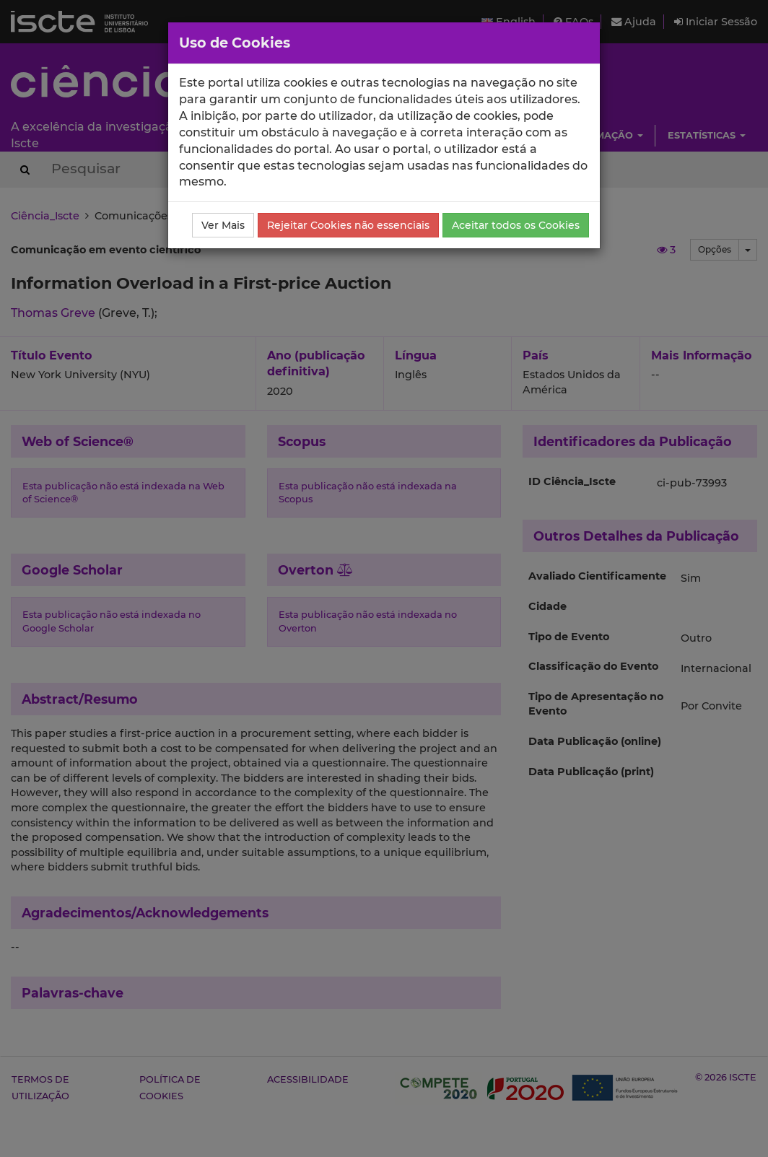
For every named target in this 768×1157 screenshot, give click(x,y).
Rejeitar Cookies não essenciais (348, 225)
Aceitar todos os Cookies (516, 225)
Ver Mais (223, 225)
